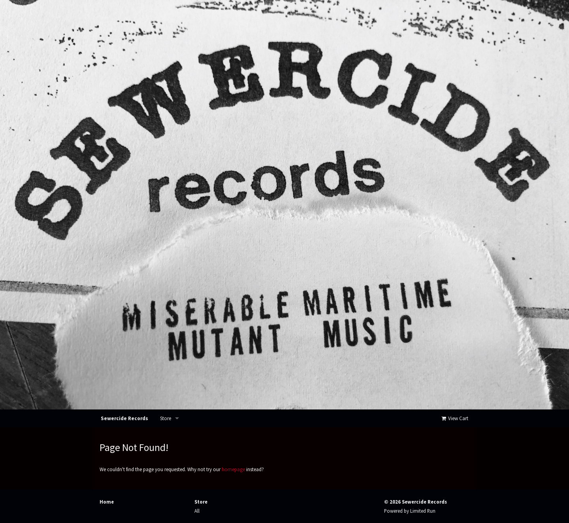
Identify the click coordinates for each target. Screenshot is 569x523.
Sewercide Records (124, 418)
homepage (233, 469)
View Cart (454, 418)
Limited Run (422, 511)
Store (165, 418)
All (197, 511)
